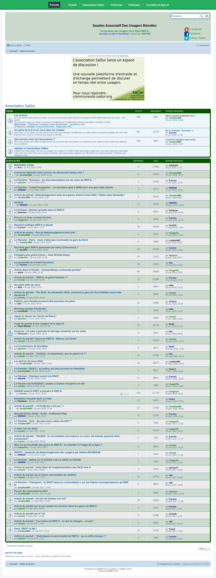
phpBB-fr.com (112, 571)
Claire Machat (24, 326)
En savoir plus (122, 56)
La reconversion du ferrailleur (31, 346)
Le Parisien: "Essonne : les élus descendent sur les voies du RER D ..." (55, 180)
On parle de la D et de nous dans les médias (39, 130)
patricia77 (173, 468)
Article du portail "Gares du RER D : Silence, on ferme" (45, 338)
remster (21, 280)
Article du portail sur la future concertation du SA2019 (45, 474)
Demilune (22, 212)
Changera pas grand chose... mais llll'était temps (42, 255)
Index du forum (27, 51)
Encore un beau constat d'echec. (33, 217)
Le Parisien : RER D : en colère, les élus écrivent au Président (49, 368)
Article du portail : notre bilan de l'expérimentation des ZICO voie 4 (52, 467)
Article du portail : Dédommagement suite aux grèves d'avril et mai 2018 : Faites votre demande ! (69, 195)
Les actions (21, 115)
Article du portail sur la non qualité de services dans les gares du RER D (55, 506)
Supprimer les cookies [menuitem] (170, 564)
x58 (170, 475)
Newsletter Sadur (24, 165)
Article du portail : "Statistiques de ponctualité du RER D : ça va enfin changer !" (60, 536)
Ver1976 (173, 225)
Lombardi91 (174, 240)
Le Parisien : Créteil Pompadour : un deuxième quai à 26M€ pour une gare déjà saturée (63, 187)
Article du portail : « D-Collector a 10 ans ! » (39, 406)
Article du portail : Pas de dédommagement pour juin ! (45, 232)
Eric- (20, 304)
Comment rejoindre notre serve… (181, 140)
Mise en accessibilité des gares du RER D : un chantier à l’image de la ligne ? (58, 444)
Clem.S (172, 369)
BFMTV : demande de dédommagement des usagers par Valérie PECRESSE (57, 452)
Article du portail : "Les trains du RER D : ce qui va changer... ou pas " (54, 521)
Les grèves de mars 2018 (28, 361)
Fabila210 (173, 165)
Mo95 (171, 324)
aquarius (22, 182)
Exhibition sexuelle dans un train (33, 398)
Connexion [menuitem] (204, 45)
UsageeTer (23, 220)
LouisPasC (23, 311)
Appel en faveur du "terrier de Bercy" (35, 316)
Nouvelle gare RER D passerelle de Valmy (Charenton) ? (46, 247)
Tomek (172, 529)
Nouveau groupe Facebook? (30, 308)
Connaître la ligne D (157, 4)
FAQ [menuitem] (28, 45)
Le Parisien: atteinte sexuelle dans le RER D (39, 210)
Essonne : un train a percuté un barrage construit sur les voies (50, 331)
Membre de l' (140, 34)
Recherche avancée (206, 16)
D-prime (173, 133)
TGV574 (23, 265)
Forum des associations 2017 (31, 491)
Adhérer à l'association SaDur (31, 148)
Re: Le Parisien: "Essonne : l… (180, 130)
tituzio (172, 399)
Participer (134, 4)
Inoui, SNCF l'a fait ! (25, 528)
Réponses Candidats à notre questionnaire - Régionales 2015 (43, 126)
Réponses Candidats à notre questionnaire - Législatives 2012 (57, 124)
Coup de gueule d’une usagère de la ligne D (39, 323)
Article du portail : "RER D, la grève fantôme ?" (41, 277)
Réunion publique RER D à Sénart (33, 225)
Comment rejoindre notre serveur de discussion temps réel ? (49, 172)
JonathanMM (175, 118)
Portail (72, 4)
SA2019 (18, 202)
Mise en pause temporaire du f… (180, 116)
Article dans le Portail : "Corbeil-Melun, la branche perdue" (47, 270)
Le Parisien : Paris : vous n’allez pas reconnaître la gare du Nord (51, 240)
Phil (171, 263)
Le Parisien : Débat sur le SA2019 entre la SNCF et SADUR (47, 459)
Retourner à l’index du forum (20, 546)
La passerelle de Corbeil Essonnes (34, 262)
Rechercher (201, 16)
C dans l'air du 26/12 (25, 428)
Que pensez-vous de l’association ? (34, 139)
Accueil (13, 51)
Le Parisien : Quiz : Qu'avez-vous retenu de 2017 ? (43, 421)
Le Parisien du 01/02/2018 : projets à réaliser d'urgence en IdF (49, 383)
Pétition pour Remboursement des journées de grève (44, 301)
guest (20, 272)
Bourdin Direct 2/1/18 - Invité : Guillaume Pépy (40, 413)
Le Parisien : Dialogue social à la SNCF (36, 376)
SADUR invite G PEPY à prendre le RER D (38, 391)
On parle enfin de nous (27, 285)
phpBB (99, 569)
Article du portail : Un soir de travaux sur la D (40, 498)
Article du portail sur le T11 (29, 513)
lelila (20, 287)
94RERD (22, 190)
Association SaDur (20, 106)
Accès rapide (16, 45)
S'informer (116, 4)
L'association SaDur (93, 4)
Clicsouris (22, 334)
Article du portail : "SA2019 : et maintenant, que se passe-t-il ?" (50, 353)
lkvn (20, 167)
